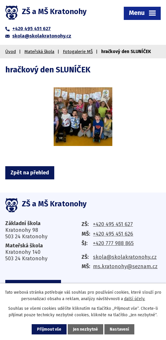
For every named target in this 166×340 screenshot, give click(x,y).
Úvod (10, 51)
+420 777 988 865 (113, 243)
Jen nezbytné (85, 329)
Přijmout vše (49, 329)
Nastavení (119, 329)
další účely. (134, 298)
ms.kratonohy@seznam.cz (125, 266)
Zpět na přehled (30, 172)
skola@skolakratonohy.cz (125, 257)
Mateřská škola (39, 51)
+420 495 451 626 (113, 234)
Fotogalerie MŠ (78, 51)
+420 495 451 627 (113, 224)
